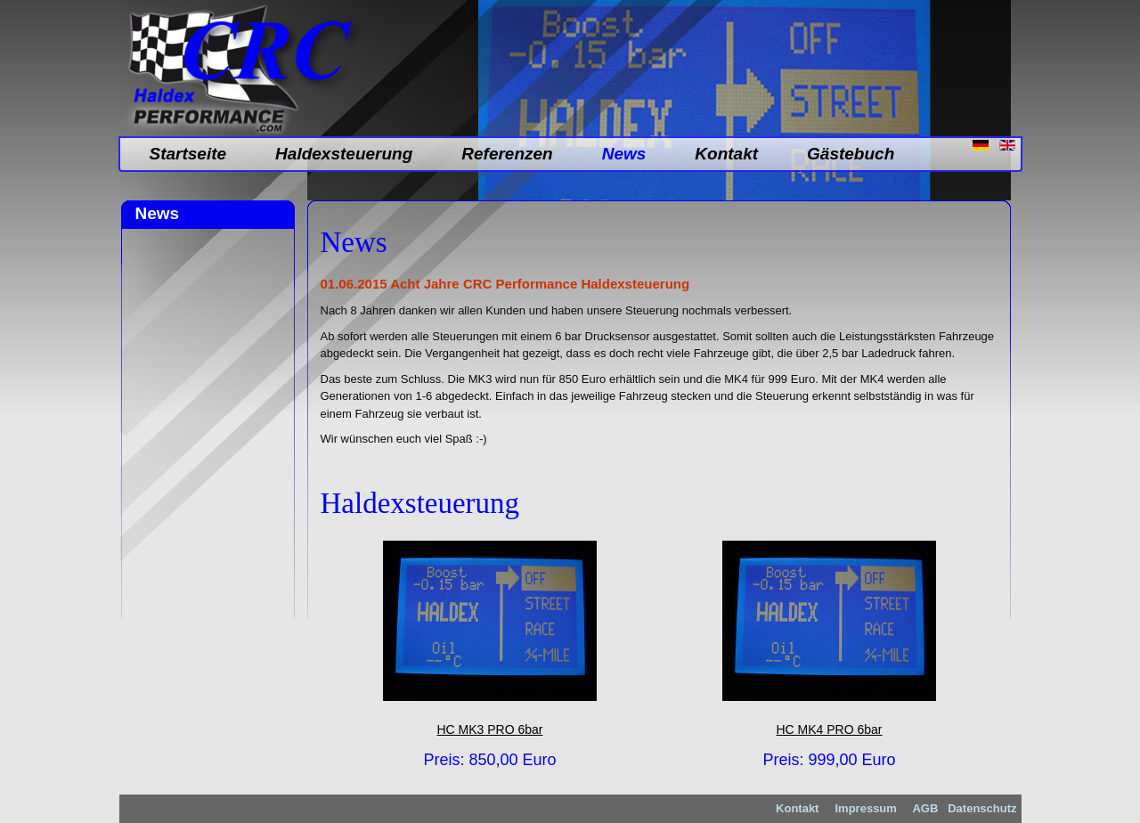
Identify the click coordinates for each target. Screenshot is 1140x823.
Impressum (866, 808)
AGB (923, 808)
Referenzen (506, 153)
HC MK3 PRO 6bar (489, 729)
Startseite (188, 153)
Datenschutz (982, 808)
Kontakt (726, 153)
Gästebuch (850, 153)
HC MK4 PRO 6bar (829, 729)
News (624, 153)
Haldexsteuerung (343, 153)
